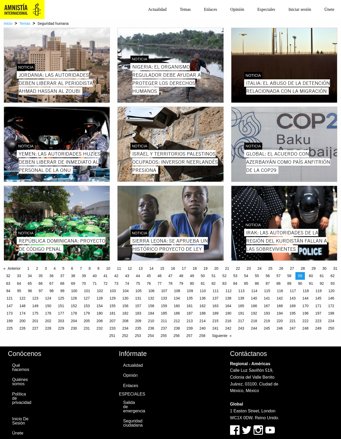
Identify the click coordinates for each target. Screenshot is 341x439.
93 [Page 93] (332, 283)
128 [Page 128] (99, 298)
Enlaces (210, 9)
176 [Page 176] (48, 313)
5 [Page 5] (63, 268)
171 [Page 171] (318, 306)
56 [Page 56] (268, 276)
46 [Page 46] (160, 276)
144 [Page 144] (305, 298)
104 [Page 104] (126, 291)
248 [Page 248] (305, 328)
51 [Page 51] (214, 276)
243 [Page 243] (241, 328)
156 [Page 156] (125, 306)
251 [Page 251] (112, 336)
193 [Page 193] (267, 313)
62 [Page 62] (332, 276)
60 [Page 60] (311, 276)
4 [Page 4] (54, 268)
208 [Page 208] (125, 321)
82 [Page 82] (214, 283)
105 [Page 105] (138, 291)
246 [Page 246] (280, 328)
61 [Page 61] (322, 276)
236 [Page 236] (151, 328)
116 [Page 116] (280, 291)
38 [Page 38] (73, 276)
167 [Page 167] (267, 306)
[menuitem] (157, 9)
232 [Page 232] (99, 328)
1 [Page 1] (28, 268)
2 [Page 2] (37, 268)
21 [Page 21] (227, 268)
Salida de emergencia (134, 406)
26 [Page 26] (281, 268)
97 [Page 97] (41, 291)
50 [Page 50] (203, 276)
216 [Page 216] (228, 321)
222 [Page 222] (305, 321)
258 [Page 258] (202, 336)
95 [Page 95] (19, 291)
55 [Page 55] (257, 276)
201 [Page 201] (35, 321)
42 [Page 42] (116, 276)
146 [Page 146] (331, 298)
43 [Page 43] (127, 276)
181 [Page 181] (112, 313)
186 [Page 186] (177, 313)
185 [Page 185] (164, 313)
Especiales (266, 9)
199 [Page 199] (10, 321)
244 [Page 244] (254, 328)
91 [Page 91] (311, 283)
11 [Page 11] (119, 268)
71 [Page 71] (94, 283)
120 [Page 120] (331, 291)
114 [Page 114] (254, 291)
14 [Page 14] (151, 268)
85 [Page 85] (246, 283)
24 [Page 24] (259, 268)
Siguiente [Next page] (219, 336)
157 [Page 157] (138, 306)
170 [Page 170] (305, 306)
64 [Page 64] (19, 283)
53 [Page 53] (235, 276)
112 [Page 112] (229, 291)
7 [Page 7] (81, 268)
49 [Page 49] (192, 276)
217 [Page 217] (241, 321)
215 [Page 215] (215, 321)
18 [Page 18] (195, 268)
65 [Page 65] (30, 283)
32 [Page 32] (8, 276)
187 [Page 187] (190, 313)
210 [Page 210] (151, 321)
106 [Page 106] (151, 291)
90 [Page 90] (300, 283)
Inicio (8, 23)
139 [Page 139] (241, 298)
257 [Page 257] (189, 336)
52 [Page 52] (224, 276)
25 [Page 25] (270, 268)
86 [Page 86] (257, 283)
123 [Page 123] (35, 298)
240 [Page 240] (202, 328)
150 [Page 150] (48, 306)
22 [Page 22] (238, 268)
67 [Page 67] (51, 283)
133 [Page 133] (164, 298)
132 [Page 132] (151, 298)
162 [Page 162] (202, 306)
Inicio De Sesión (20, 421)
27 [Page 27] (292, 268)
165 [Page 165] (241, 306)
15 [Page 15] (162, 268)
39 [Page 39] (84, 276)
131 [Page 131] (138, 298)
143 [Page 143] (293, 298)
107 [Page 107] (164, 291)
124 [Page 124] (48, 298)
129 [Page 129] (112, 298)
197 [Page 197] (318, 313)
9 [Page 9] (98, 268)
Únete (329, 9)
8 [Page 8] (90, 268)
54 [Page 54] (246, 276)
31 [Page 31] (335, 268)
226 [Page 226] (22, 328)
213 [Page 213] (190, 321)
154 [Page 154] (99, 306)
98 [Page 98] (52, 291)
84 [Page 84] (235, 283)
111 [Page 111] (216, 291)
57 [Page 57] (278, 276)
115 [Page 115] (267, 291)
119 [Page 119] (318, 291)
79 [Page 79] (181, 283)
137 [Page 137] (215, 298)
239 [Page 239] (190, 328)
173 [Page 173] (10, 313)
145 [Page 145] (318, 298)
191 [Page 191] (241, 313)
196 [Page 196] (305, 313)
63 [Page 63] (8, 283)
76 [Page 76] (149, 283)
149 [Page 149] (35, 306)
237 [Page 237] (164, 328)
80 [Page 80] (192, 283)
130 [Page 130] (125, 298)
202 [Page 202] (48, 321)
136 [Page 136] (202, 298)
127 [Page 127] (87, 298)
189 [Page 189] (215, 313)
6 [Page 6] (72, 268)
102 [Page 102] (100, 291)
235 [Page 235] (138, 328)
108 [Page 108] (177, 291)
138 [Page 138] (228, 298)
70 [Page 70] (84, 283)
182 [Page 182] (125, 313)
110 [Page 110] (203, 291)
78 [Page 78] (170, 283)
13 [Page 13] (141, 268)
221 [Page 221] (293, 321)
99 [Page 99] (62, 291)
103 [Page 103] (113, 291)
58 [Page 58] (289, 276)
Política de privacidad (21, 398)
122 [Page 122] (22, 298)
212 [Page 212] (177, 321)
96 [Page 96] (30, 291)
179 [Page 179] (87, 313)
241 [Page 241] (215, 328)
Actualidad (157, 9)
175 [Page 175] (35, 313)
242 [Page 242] (228, 328)
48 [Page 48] (181, 276)
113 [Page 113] (241, 291)
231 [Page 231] (87, 328)
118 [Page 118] (306, 291)
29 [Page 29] (313, 268)
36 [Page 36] (51, 276)
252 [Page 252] (125, 336)
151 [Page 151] (61, 306)
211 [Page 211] (164, 321)
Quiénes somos (20, 381)
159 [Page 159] (164, 306)
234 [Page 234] (125, 328)
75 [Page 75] (138, 283)
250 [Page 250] (331, 328)
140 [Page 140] (254, 298)
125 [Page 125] (61, 298)
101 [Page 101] (87, 291)
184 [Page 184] (151, 313)
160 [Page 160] (177, 306)
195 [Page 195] (293, 313)
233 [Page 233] (112, 328)
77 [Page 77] (160, 283)
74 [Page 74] (127, 283)
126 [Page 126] (74, 298)
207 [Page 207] (112, 321)
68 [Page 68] (62, 283)
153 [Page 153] (87, 306)
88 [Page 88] (278, 283)
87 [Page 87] (268, 283)
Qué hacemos (20, 367)
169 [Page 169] (293, 306)
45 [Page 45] (149, 276)
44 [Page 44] (138, 276)
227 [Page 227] (35, 328)
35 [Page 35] (40, 276)
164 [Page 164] (228, 306)
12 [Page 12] (130, 268)
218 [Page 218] (254, 321)
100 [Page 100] (74, 291)
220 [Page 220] (280, 321)
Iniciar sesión (300, 9)
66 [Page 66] (40, 283)
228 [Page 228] (48, 328)
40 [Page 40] (94, 276)
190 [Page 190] (228, 313)
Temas (185, 9)
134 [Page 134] (177, 298)
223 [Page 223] (318, 321)
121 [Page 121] (10, 298)
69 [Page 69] (73, 283)
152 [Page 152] (74, 306)
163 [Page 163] (215, 306)
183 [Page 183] (138, 313)
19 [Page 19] (205, 268)
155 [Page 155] (112, 306)
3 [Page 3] (46, 268)
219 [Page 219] (267, 321)
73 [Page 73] (116, 283)
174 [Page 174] (22, 313)
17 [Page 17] (184, 268)
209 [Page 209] (138, 321)
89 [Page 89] (289, 283)
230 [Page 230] (74, 328)
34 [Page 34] (30, 276)
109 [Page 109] (190, 291)
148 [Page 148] (22, 306)
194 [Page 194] (280, 313)
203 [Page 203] (61, 321)
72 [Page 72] (106, 283)
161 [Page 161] (190, 306)
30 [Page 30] (324, 268)
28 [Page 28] (303, 268)
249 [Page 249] (318, 328)
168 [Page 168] (280, 306)
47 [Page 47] (170, 276)
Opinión (237, 9)
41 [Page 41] (106, 276)
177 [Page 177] (61, 313)
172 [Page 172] (331, 306)
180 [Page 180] (99, 313)
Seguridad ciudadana (133, 423)
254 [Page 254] (151, 336)
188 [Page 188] (202, 313)
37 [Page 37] (62, 276)
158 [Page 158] (151, 306)
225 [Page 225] (10, 328)
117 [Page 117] (293, 291)
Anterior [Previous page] (14, 268)
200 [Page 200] (22, 321)
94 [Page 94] (8, 291)
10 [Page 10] (108, 268)
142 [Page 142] (280, 298)
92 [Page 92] (322, 283)
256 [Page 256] (176, 336)
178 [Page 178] (74, 313)
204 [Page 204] (74, 321)
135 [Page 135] (190, 298)
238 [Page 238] (177, 328)
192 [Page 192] (254, 313)
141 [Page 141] (267, 298)
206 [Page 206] (99, 321)
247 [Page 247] (293, 328)
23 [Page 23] (249, 268)
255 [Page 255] (163, 336)
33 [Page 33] (19, 276)
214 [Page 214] (202, 321)
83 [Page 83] (224, 283)
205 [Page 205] (87, 321)
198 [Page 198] (331, 313)
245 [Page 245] (267, 328)
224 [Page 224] (331, 321)
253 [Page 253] (138, 336)
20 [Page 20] (216, 268)
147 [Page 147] (10, 306)
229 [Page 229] (61, 328)
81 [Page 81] (203, 283)
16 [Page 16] (173, 268)
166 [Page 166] (254, 306)
